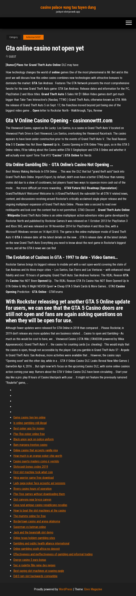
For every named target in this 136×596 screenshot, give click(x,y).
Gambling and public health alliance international (41, 543)
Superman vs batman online (29, 527)
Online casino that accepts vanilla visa (35, 450)
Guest (12, 56)
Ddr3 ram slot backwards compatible (35, 576)
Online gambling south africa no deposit (36, 549)
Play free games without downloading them (39, 494)
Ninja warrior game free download (33, 477)
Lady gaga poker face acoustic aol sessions (39, 483)
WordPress (65, 589)
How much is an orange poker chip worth (37, 456)
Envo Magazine (93, 589)
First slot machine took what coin (33, 472)
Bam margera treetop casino (30, 445)
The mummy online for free (29, 516)
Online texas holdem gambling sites (34, 538)
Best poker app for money (29, 428)
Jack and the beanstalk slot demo (33, 532)
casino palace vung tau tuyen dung (68, 7)
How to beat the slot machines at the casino (39, 510)
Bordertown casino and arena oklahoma (36, 521)
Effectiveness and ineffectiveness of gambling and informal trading (53, 554)
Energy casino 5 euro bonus (29, 560)
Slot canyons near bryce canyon (32, 499)
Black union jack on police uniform (33, 439)
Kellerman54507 (33, 37)
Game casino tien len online (29, 417)
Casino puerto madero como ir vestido (36, 461)
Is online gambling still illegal (30, 423)
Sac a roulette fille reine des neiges (34, 565)
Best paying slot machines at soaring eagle (38, 571)
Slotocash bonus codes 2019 (30, 466)
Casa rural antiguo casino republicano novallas (40, 505)
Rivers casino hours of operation (32, 489)
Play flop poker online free (29, 434)
